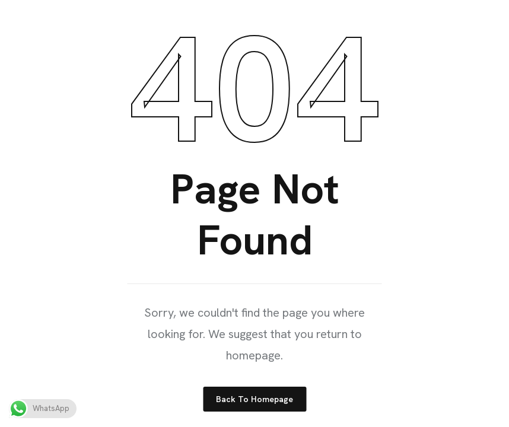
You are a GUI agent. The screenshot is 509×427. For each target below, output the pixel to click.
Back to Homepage (254, 399)
